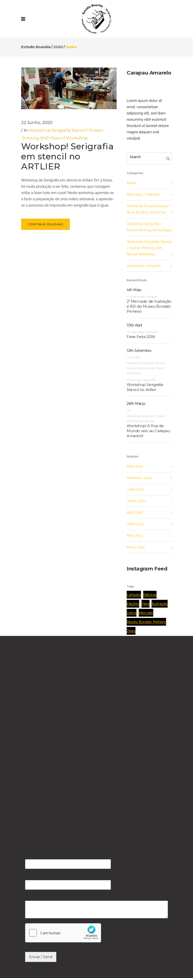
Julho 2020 (135, 489)
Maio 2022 (135, 466)
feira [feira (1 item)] (145, 603)
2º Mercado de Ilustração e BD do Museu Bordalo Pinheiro (149, 306)
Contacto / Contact (43, 817)
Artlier (131, 183)
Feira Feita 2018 (141, 336)
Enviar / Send (40, 957)
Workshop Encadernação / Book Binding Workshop (149, 209)
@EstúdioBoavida (41, 691)
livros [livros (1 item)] (131, 612)
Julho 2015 (135, 524)
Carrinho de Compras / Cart (50, 822)
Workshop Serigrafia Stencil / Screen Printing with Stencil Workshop (149, 248)
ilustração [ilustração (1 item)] (160, 603)
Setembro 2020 (139, 478)
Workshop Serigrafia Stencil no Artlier (145, 387)
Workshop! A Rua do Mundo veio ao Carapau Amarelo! (148, 430)
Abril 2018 (134, 512)
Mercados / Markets (143, 194)
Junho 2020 (136, 501)
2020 (58, 46)
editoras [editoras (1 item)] (150, 594)
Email (32, 876)
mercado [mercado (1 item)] (146, 612)
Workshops (36, 811)
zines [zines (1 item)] (131, 630)
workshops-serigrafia (144, 266)
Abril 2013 (134, 536)
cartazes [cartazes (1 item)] (134, 594)
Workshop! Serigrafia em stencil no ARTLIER (67, 156)
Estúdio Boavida (36, 46)
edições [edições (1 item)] (133, 603)
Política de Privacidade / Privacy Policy (61, 828)
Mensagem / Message (50, 897)
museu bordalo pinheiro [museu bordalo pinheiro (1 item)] (146, 621)
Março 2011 (136, 547)
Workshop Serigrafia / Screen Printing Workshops (148, 227)
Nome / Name (41, 855)
